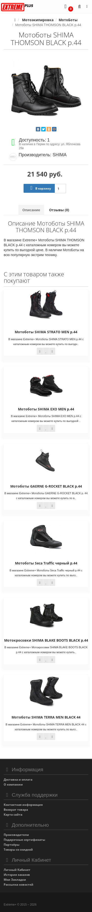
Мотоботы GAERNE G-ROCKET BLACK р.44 (46, 486)
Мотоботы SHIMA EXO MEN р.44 (46, 409)
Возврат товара (16, 809)
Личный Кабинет (17, 870)
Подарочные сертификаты (24, 840)
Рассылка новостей (18, 884)
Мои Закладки (15, 879)
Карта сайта (13, 814)
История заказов (17, 875)
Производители (16, 835)
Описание (31, 210)
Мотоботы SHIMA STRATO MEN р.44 (46, 332)
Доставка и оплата (18, 779)
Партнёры (11, 844)
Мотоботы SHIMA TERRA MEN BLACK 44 (46, 717)
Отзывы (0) (59, 210)
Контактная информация (23, 805)
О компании (13, 784)
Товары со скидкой (18, 849)
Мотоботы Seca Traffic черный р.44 (46, 563)
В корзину (39, 188)
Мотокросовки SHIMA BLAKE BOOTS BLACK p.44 (46, 640)
